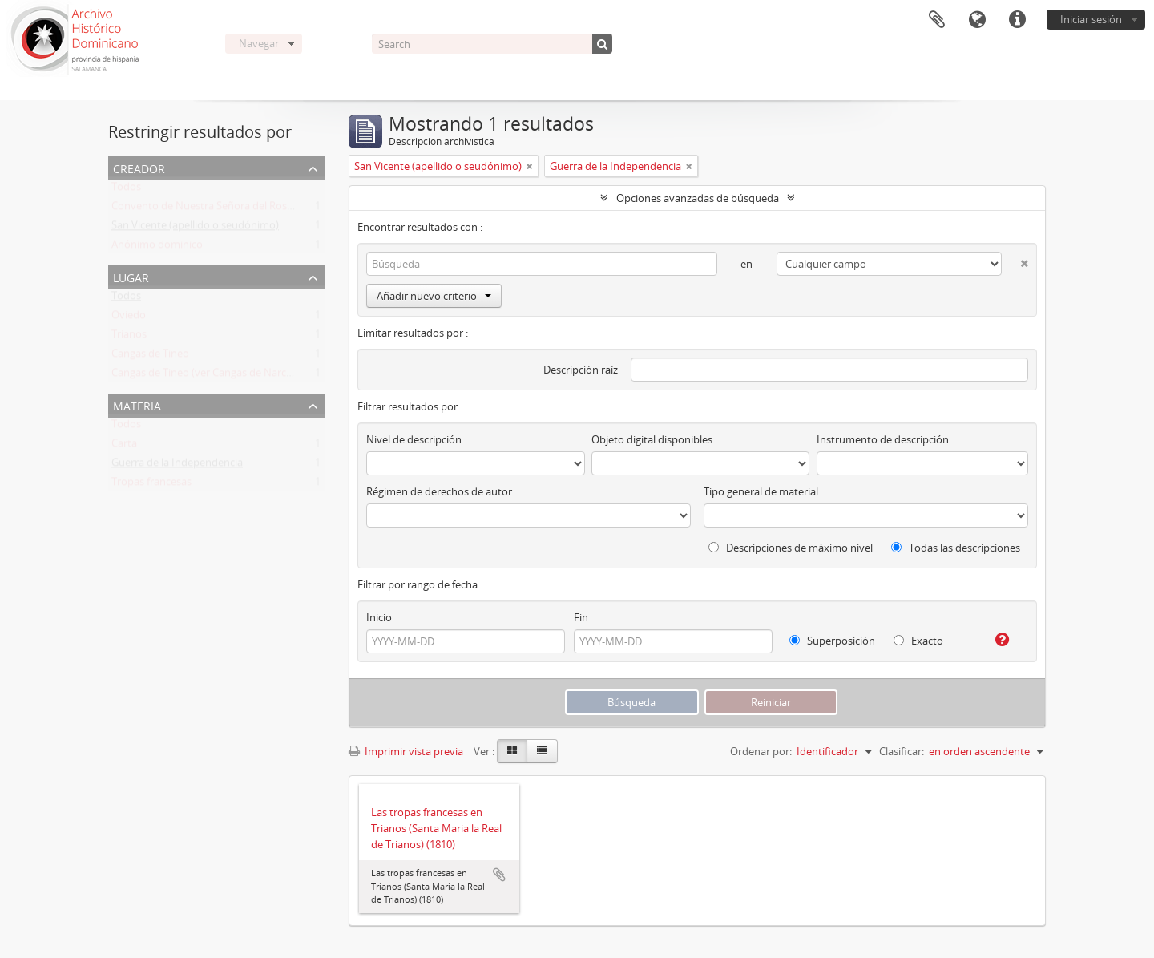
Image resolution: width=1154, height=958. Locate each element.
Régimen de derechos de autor (439, 491)
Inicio (379, 617)
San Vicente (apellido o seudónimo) (195, 228)
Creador (139, 167)
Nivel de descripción (414, 439)
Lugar (131, 276)
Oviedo (128, 318)
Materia (137, 404)
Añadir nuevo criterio (434, 296)
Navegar (259, 43)
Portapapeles (937, 20)
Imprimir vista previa (406, 751)
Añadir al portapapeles (499, 875)
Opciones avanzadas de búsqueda (697, 198)
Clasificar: (901, 751)
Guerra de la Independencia (177, 466)
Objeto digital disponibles (651, 439)
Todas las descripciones (955, 547)
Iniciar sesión (1091, 19)
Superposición (832, 640)
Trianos (129, 337)
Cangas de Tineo (150, 357)
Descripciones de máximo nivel (790, 547)
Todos (126, 190)
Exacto (918, 640)
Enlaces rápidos (1017, 20)
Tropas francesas (151, 485)
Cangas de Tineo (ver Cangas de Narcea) (206, 376)
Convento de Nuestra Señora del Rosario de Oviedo (234, 209)
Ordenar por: (761, 751)
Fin (581, 617)
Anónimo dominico (157, 248)
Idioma (977, 20)
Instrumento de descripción (883, 439)
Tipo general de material (761, 491)
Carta (124, 446)
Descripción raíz (580, 369)
